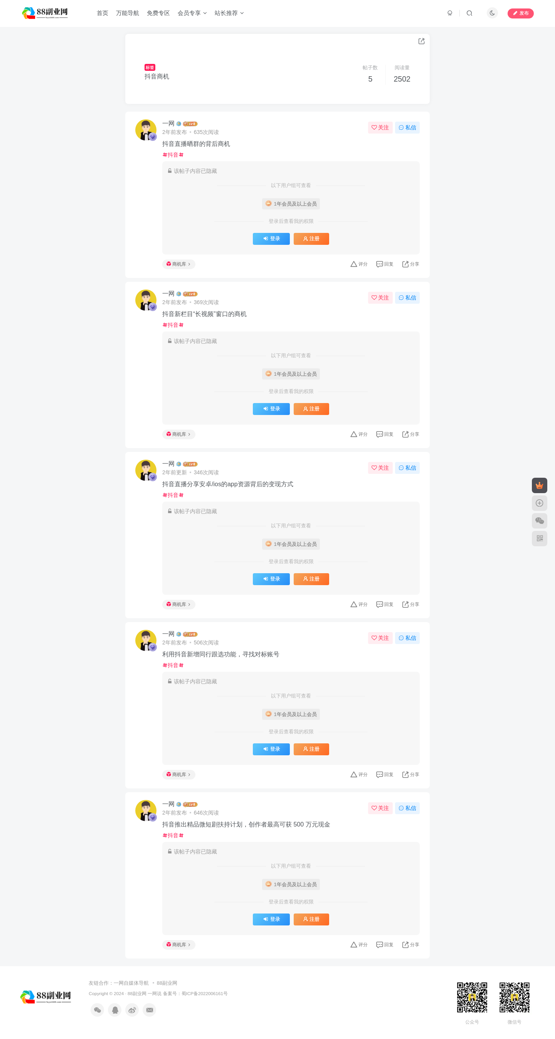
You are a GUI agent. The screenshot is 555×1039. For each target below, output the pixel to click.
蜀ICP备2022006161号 (205, 993)
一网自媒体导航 (131, 983)
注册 (311, 238)
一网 (168, 123)
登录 (271, 238)
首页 (102, 13)
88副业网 (167, 983)
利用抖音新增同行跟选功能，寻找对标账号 (220, 654)
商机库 (178, 264)
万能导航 (127, 13)
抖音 (173, 155)
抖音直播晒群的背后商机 (196, 144)
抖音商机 (157, 76)
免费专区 (158, 13)
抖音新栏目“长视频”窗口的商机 (204, 314)
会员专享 (192, 13)
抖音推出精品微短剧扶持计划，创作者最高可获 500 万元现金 (246, 824)
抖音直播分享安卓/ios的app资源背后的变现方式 (227, 484)
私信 (407, 127)
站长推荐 (229, 13)
